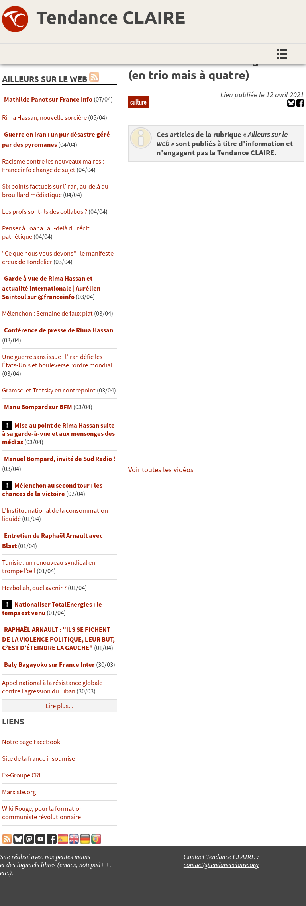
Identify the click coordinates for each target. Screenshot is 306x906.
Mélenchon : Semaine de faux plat (47, 313)
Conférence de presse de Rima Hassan (58, 330)
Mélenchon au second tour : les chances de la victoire (52, 489)
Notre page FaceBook (31, 742)
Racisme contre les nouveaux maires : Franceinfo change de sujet (53, 165)
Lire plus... (59, 706)
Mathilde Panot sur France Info (48, 99)
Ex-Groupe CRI (21, 775)
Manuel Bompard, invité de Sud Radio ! (60, 459)
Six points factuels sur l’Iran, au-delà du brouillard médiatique (55, 190)
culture (138, 102)
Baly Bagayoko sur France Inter (49, 664)
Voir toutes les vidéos (161, 469)
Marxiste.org (19, 792)
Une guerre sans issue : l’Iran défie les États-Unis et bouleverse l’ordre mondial (57, 361)
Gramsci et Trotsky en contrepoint (49, 390)
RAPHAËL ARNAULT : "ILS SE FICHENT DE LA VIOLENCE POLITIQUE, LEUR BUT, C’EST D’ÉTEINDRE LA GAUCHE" (58, 638)
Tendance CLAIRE (110, 17)
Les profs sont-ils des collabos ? (44, 211)
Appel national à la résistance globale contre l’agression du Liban (52, 687)
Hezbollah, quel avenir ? (34, 588)
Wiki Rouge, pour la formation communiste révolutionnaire (42, 812)
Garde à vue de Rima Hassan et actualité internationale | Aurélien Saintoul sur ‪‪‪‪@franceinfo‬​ (51, 287)
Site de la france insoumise (38, 758)
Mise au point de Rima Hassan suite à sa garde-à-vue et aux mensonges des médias (58, 433)
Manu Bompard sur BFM (38, 407)
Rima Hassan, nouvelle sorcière (44, 117)
